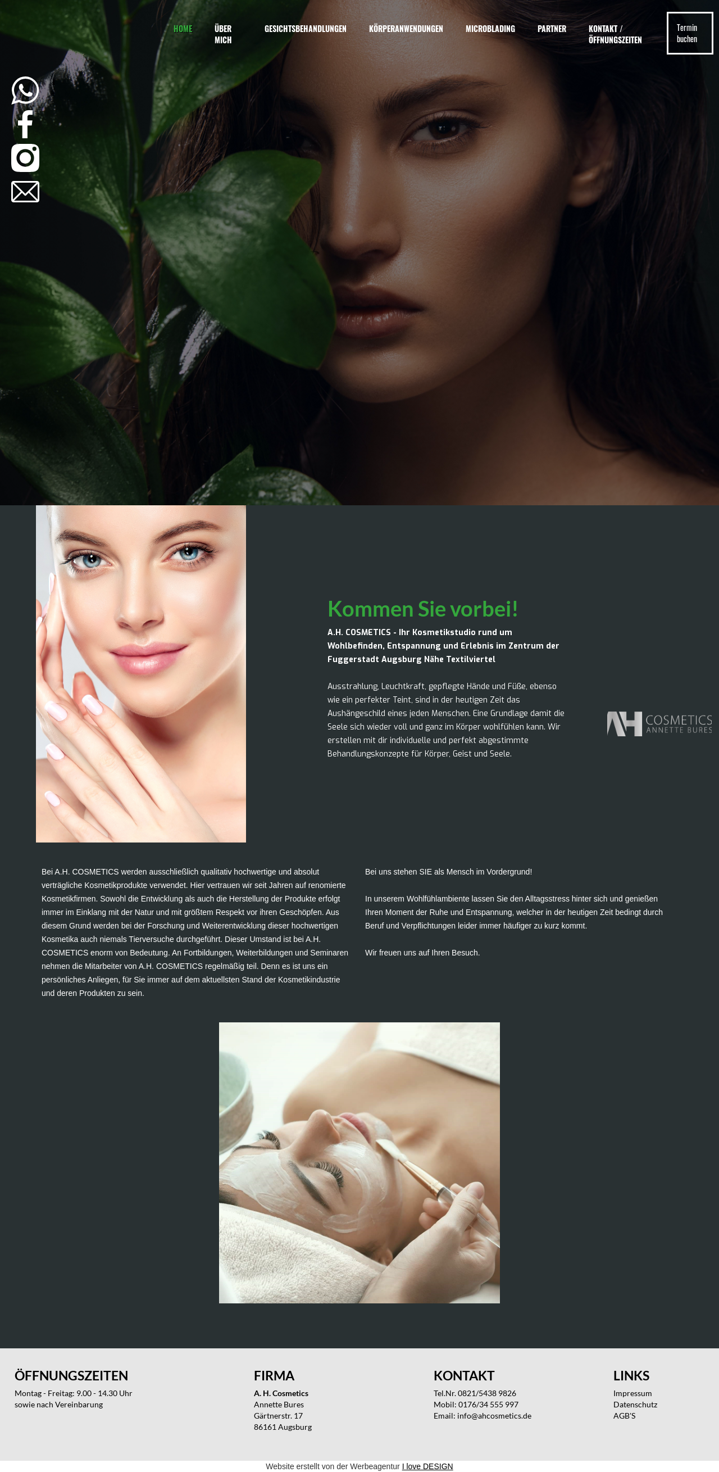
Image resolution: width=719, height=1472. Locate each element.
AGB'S (624, 1415)
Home (183, 28)
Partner (552, 28)
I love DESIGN (427, 1466)
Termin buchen (687, 32)
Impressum (632, 1393)
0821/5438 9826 (487, 1393)
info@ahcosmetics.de (494, 1415)
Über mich (223, 34)
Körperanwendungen (406, 28)
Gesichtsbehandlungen (306, 28)
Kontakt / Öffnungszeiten (615, 34)
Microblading (490, 28)
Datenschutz (635, 1404)
